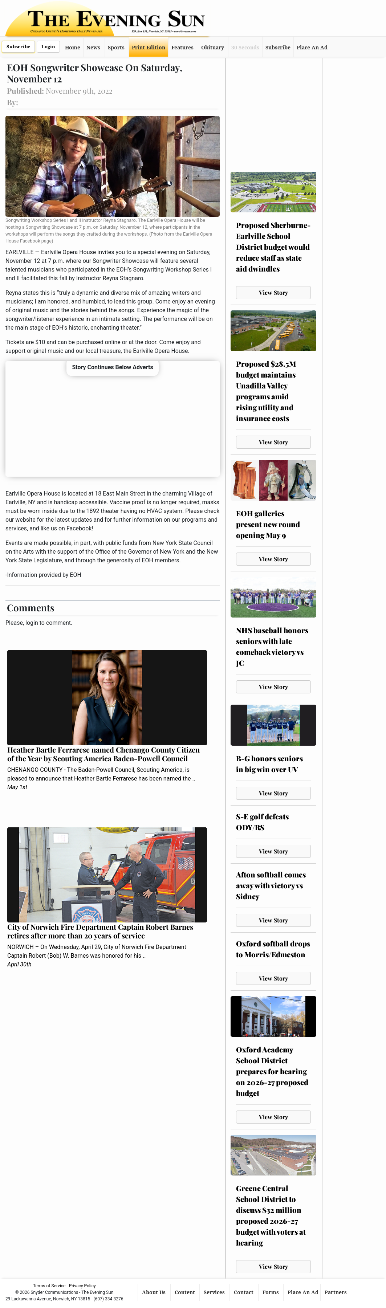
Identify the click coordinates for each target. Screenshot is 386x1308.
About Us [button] (154, 1292)
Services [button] (215, 1292)
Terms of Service (49, 1285)
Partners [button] (336, 1292)
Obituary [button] (212, 47)
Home (72, 47)
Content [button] (185, 1292)
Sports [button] (116, 47)
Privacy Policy (82, 1285)
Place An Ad (312, 47)
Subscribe (18, 46)
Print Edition (148, 47)
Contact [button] (244, 1292)
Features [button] (182, 47)
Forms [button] (271, 1292)
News (93, 47)
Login (48, 46)
